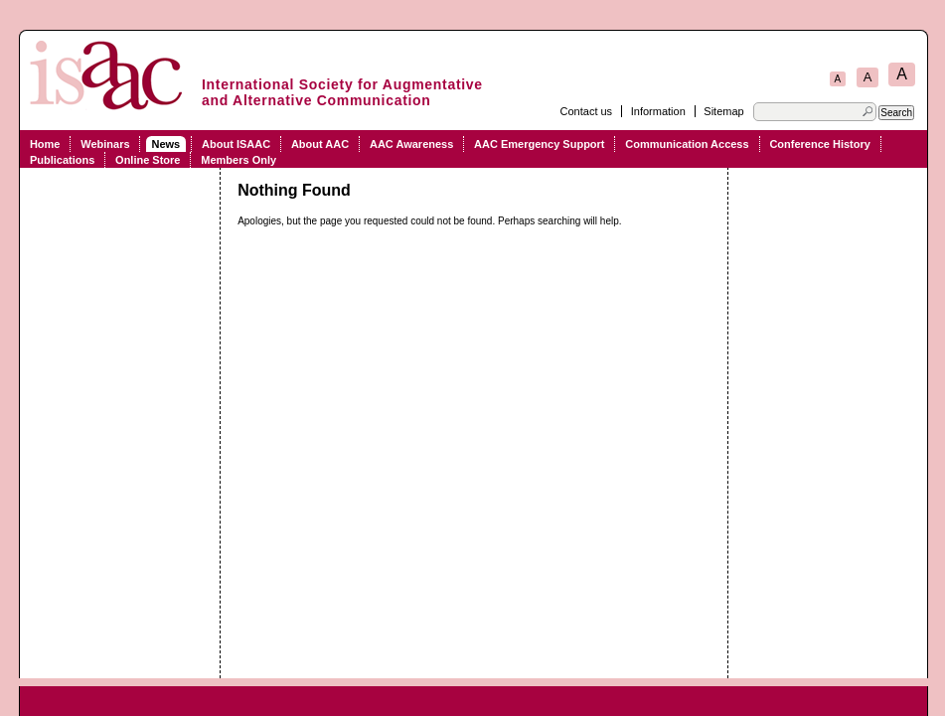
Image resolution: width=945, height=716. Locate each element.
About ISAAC (236, 144)
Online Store (147, 160)
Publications (62, 160)
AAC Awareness (411, 144)
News (165, 144)
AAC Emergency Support (539, 144)
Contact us (586, 111)
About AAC (320, 144)
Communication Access (686, 144)
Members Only (238, 160)
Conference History (819, 144)
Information (658, 111)
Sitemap (723, 111)
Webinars (104, 144)
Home (45, 144)
